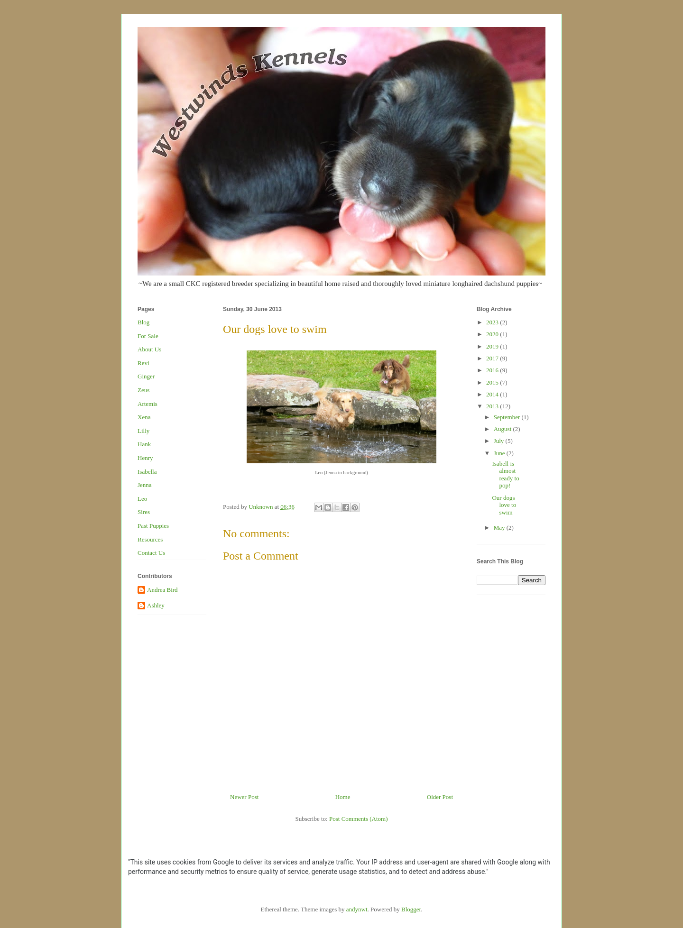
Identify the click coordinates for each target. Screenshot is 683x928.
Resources (150, 539)
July (500, 440)
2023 (493, 322)
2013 (493, 406)
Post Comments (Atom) (358, 818)
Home (343, 796)
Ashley (156, 605)
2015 (493, 382)
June (500, 453)
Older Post (440, 796)
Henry (145, 457)
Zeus (143, 390)
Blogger (411, 909)
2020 (493, 334)
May (500, 527)
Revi (143, 363)
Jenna (145, 484)
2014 (493, 394)
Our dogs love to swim (504, 505)
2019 (493, 346)
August (503, 428)
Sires (144, 511)
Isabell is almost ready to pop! (505, 474)
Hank (144, 444)
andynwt (357, 909)
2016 (493, 370)
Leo (142, 498)
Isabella (147, 471)
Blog (143, 322)
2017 (493, 358)
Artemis (147, 403)
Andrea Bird (162, 589)
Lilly (143, 430)
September (508, 417)
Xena (144, 417)
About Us (149, 349)
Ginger (146, 376)
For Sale (148, 336)
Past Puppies (153, 525)
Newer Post (244, 796)
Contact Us (151, 552)
